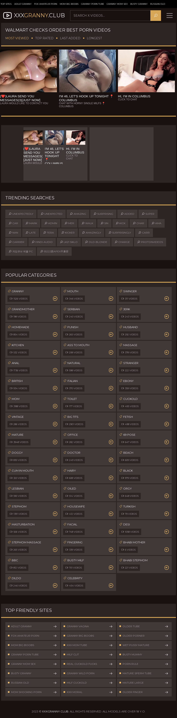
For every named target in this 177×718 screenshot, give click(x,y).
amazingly (91, 233)
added (127, 214)
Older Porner (143, 636)
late (30, 233)
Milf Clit (88, 655)
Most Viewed (17, 38)
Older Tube (143, 626)
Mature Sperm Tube (143, 673)
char (138, 223)
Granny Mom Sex (117, 4)
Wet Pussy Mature (143, 645)
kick (120, 223)
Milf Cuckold (88, 683)
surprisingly (119, 233)
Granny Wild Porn (88, 673)
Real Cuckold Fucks (88, 664)
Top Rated (44, 38)
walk (87, 223)
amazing (78, 214)
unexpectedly (21, 214)
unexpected (51, 214)
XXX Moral (88, 692)
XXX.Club (33, 15)
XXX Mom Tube (88, 645)
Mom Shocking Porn (32, 692)
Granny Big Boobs (88, 636)
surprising (103, 214)
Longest (94, 38)
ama (156, 223)
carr (144, 233)
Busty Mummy (143, 655)
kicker (68, 233)
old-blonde (96, 242)
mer (69, 223)
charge (122, 242)
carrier (16, 242)
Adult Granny (23, 4)
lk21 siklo (69, 242)
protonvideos (150, 242)
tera (48, 233)
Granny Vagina (88, 626)
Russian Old (157, 4)
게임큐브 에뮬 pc (21, 251)
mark (31, 223)
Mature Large (143, 683)
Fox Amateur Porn (45, 4)
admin (50, 223)
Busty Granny (139, 4)
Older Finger (143, 692)
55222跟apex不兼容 (54, 251)
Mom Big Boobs (69, 4)
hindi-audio (42, 242)
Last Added (70, 38)
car (13, 223)
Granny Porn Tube (92, 4)
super (148, 214)
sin (104, 223)
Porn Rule (143, 664)
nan (13, 233)
